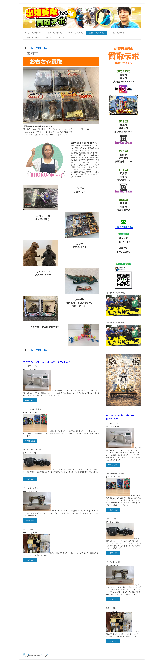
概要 (24, 654)
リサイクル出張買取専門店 (33, 33)
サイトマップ (44, 654)
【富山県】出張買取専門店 (33, 37)
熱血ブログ (62, 37)
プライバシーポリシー (33, 654)
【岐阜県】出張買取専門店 (75, 33)
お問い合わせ (50, 37)
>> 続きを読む (30, 400)
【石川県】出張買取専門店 (117, 33)
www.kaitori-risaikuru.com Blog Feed (46, 361)
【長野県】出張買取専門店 (54, 33)
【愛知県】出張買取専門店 (96, 33)
